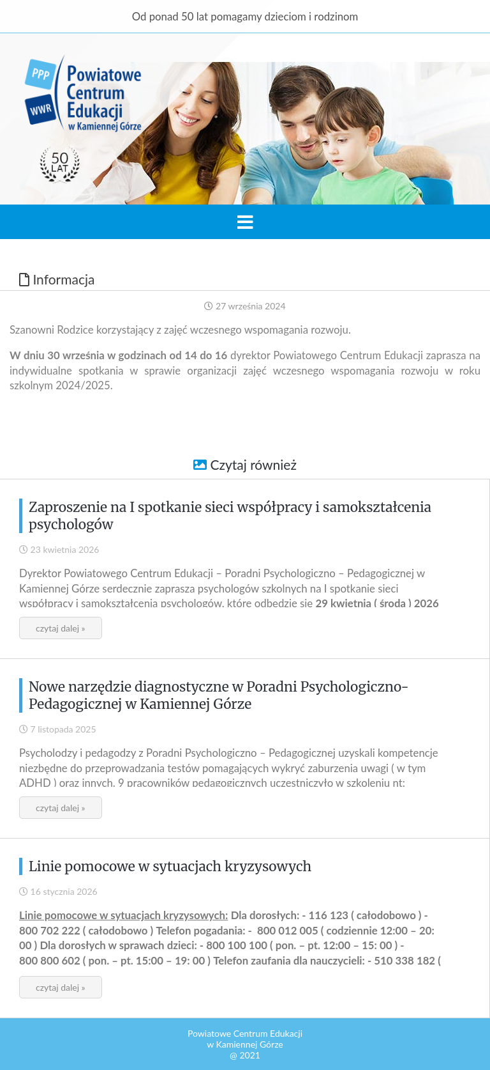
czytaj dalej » (60, 628)
